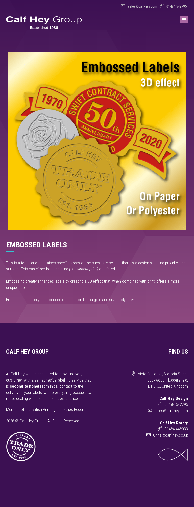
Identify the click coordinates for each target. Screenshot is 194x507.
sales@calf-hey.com (142, 6)
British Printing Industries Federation (62, 409)
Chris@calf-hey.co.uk (170, 435)
